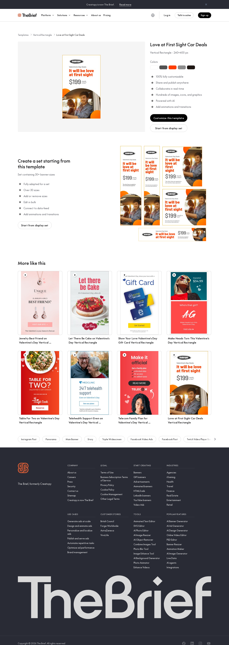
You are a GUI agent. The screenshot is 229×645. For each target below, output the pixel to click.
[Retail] (181, 498)
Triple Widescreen (111, 435)
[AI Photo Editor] (148, 524)
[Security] (81, 480)
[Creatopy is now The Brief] (81, 494)
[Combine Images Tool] (148, 538)
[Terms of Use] (114, 466)
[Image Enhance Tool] (148, 547)
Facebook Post (170, 435)
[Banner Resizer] (181, 538)
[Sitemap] (81, 489)
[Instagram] (200, 637)
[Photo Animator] (148, 556)
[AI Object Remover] (148, 533)
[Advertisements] (148, 475)
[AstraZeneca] (114, 524)
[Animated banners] (148, 480)
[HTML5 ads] (148, 485)
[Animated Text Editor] (148, 515)
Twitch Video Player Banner (201, 435)
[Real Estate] (181, 489)
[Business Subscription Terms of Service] (114, 472)
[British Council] (114, 515)
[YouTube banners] (148, 494)
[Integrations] (181, 561)
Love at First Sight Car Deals (70, 28)
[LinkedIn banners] (148, 489)
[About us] (81, 466)
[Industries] (181, 459)
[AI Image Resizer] (148, 529)
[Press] (81, 475)
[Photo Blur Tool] (148, 543)
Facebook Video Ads (142, 435)
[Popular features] (181, 508)
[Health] (181, 475)
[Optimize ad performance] (81, 541)
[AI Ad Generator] (181, 519)
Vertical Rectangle (42, 28)
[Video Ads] (148, 498)
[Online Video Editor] (181, 529)
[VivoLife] (114, 529)
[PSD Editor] (181, 533)
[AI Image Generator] (181, 547)
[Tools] (148, 508)
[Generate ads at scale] (81, 515)
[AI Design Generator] (181, 524)
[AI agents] (181, 556)
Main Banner (72, 435)
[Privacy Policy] (114, 479)
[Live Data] (181, 552)
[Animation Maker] (181, 543)
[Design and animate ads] (81, 519)
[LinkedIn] (192, 637)
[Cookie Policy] (114, 483)
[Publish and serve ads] (81, 532)
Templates (23, 28)
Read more (125, 4)
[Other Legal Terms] (114, 492)
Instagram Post (28, 435)
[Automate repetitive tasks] (81, 537)
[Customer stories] (114, 508)
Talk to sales (184, 15)
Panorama (51, 435)
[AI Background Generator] (148, 552)
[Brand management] (81, 546)
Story (90, 435)
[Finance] (181, 485)
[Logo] (23, 462)
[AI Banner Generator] (181, 515)
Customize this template (168, 112)
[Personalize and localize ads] (81, 526)
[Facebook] (183, 637)
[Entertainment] (181, 494)
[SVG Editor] (148, 519)
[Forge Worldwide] (114, 519)
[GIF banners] (148, 471)
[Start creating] (148, 459)
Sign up (204, 15)
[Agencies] (181, 466)
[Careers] (81, 471)
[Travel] (181, 480)
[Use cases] (81, 508)
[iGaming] (181, 471)
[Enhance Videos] (148, 561)
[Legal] (114, 459)
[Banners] (148, 466)
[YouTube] (208, 637)
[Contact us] (81, 485)
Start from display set (168, 122)
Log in (167, 15)
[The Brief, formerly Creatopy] (34, 478)
